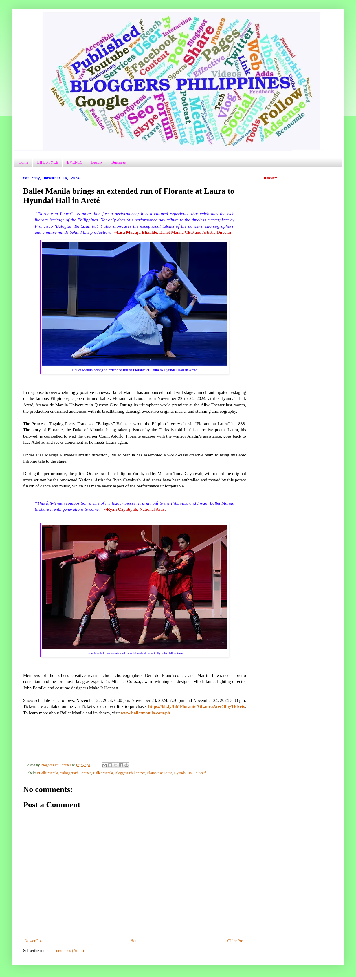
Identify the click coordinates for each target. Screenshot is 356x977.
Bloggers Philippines (130, 773)
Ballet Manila (103, 773)
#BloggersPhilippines (75, 773)
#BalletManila (47, 773)
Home (23, 162)
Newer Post (34, 941)
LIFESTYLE (47, 162)
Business (118, 162)
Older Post (236, 941)
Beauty (97, 162)
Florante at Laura (159, 773)
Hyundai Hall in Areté (190, 773)
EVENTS (74, 162)
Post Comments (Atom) (64, 951)
